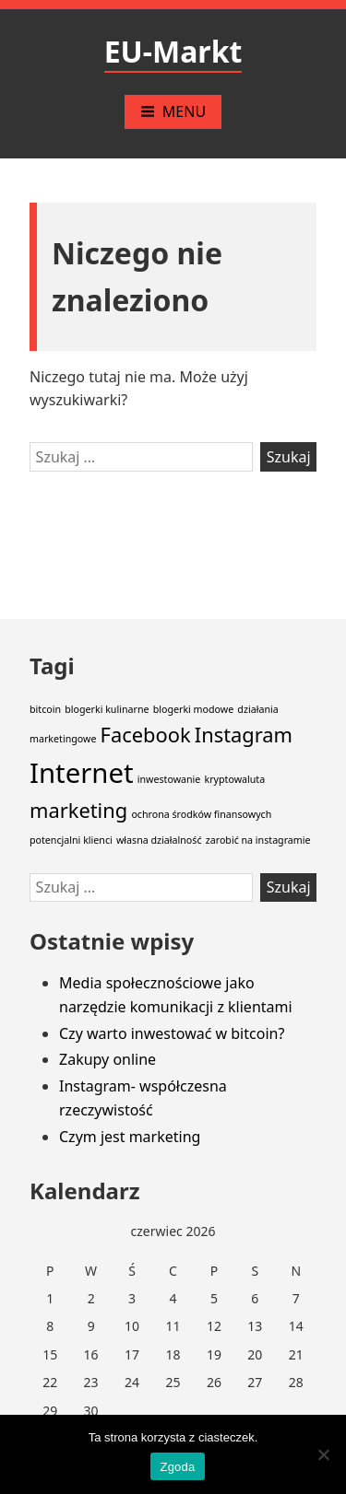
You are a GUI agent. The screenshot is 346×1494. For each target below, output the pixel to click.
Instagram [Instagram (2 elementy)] (243, 734)
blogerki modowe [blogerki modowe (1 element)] (193, 709)
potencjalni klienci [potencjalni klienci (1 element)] (71, 840)
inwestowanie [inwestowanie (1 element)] (169, 779)
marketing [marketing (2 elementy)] (78, 810)
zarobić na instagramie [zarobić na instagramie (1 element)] (258, 840)
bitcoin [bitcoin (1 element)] (45, 709)
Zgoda (177, 1467)
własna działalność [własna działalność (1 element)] (159, 840)
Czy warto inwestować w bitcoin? (171, 1033)
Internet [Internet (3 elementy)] (82, 772)
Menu (173, 111)
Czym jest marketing (129, 1136)
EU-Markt (173, 51)
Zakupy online (107, 1059)
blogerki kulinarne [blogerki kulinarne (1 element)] (107, 709)
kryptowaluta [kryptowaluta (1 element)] (235, 779)
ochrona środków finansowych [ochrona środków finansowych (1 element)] (201, 814)
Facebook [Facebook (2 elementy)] (146, 734)
